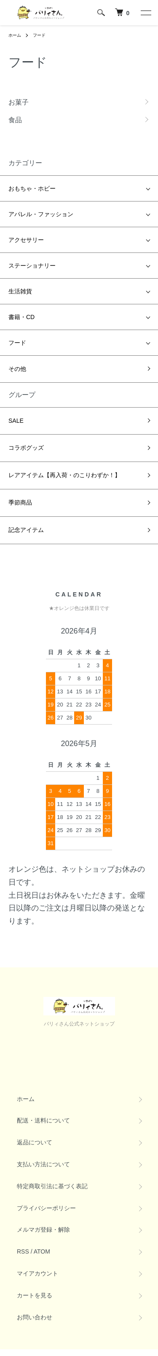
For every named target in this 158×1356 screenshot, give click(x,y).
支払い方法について (43, 1164)
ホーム (14, 35)
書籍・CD (21, 317)
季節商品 (20, 502)
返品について (34, 1142)
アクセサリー (26, 239)
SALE (16, 420)
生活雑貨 (20, 291)
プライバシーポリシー (46, 1208)
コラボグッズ (26, 447)
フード (39, 35)
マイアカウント (37, 1273)
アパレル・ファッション (40, 214)
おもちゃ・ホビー (32, 188)
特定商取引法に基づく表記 (52, 1186)
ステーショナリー (32, 265)
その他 (17, 368)
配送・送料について (43, 1120)
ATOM (42, 1251)
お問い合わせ (34, 1317)
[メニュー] (145, 12)
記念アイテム (26, 529)
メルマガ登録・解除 (43, 1229)
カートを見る (34, 1295)
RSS (23, 1251)
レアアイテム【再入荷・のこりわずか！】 (64, 475)
